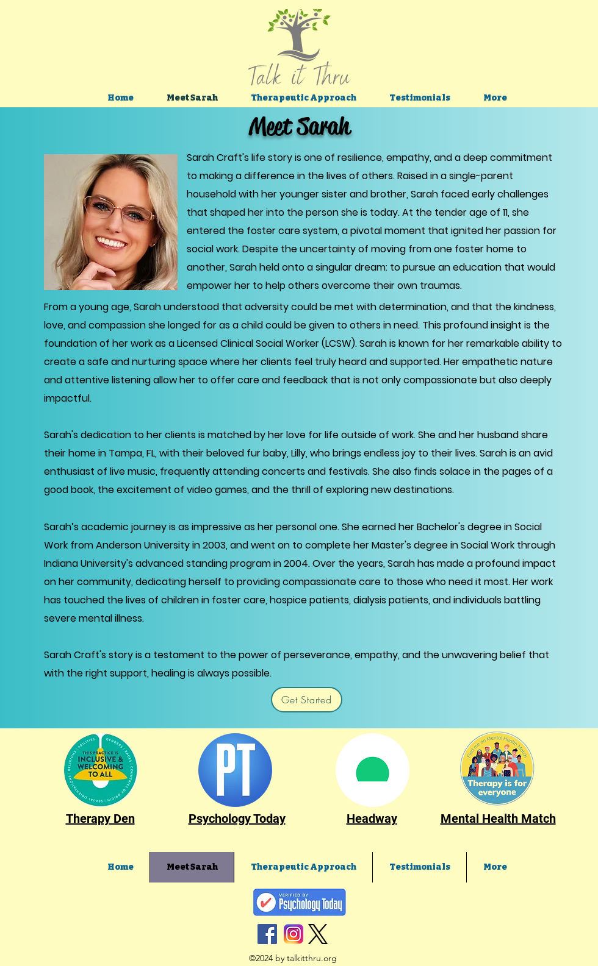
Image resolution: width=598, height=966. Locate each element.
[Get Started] (306, 699)
